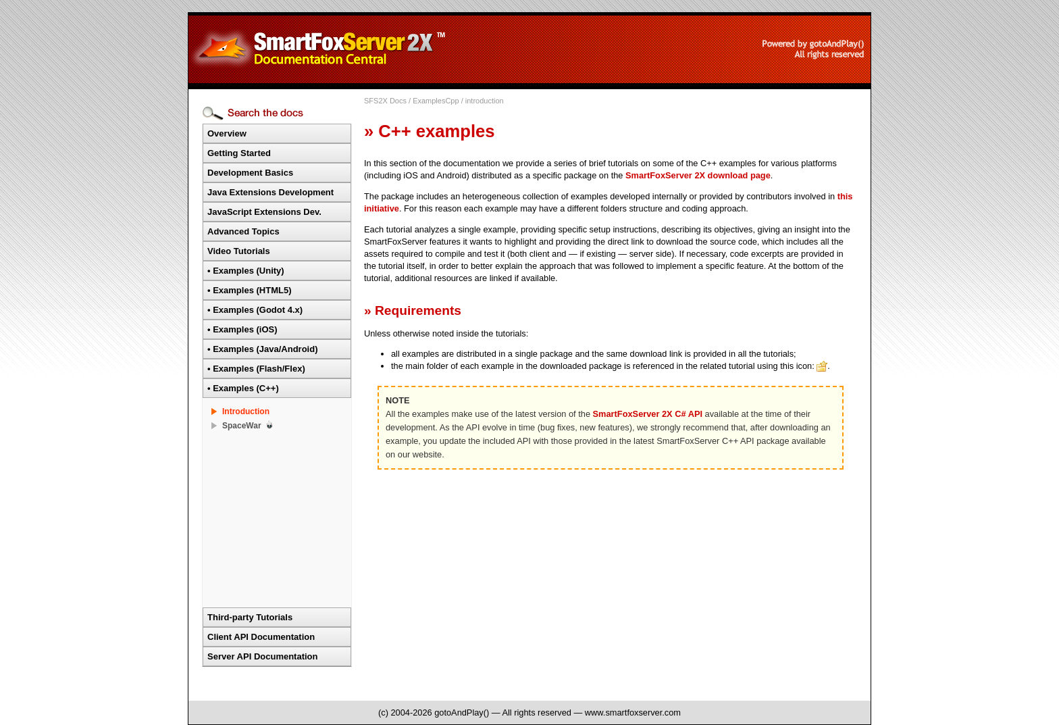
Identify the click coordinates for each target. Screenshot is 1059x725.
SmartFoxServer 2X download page (698, 175)
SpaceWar (241, 425)
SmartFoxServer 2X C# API (647, 414)
